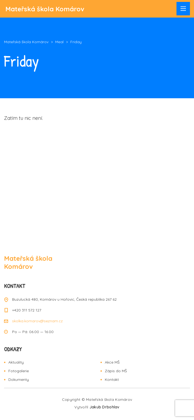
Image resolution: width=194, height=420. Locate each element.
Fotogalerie (18, 370)
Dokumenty (18, 379)
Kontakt (112, 379)
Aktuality (16, 362)
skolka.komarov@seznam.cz (37, 321)
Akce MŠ (112, 362)
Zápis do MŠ (116, 370)
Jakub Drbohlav (104, 407)
